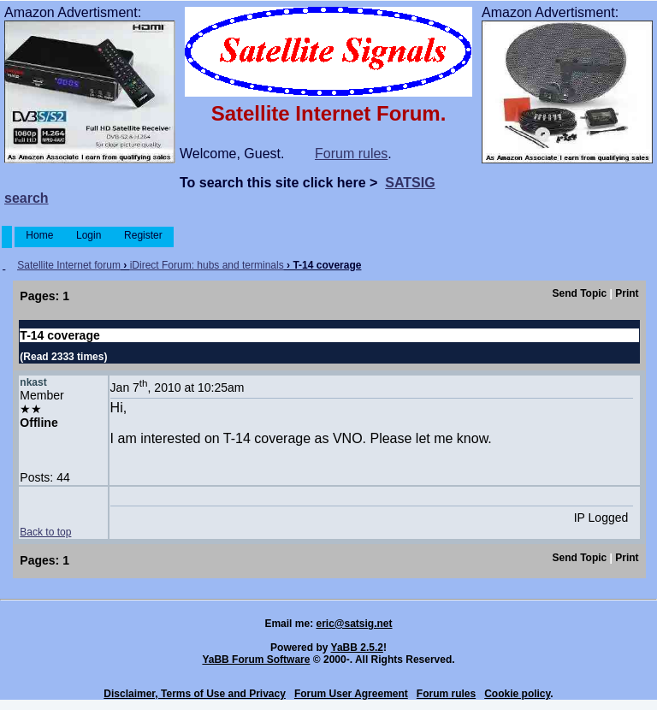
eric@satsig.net (354, 624)
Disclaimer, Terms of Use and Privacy (195, 694)
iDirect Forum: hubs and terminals (207, 265)
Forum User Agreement (351, 694)
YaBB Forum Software (256, 660)
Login (89, 235)
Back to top (45, 532)
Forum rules (351, 153)
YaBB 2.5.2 (357, 648)
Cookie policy (517, 694)
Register (143, 235)
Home (40, 235)
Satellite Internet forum (69, 265)
